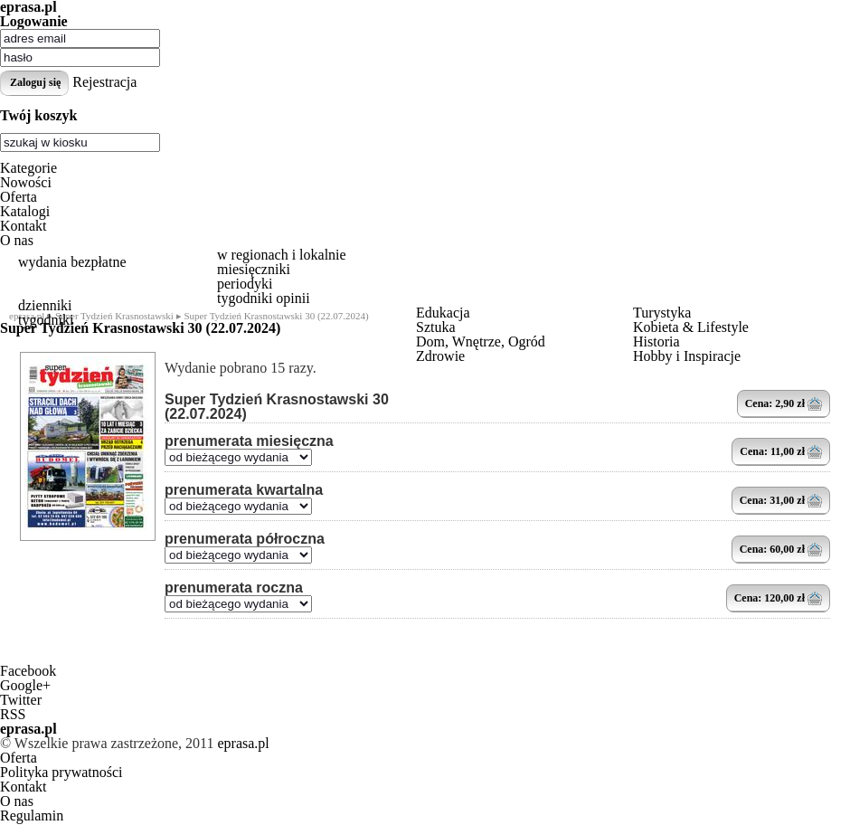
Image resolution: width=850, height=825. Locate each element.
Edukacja (443, 312)
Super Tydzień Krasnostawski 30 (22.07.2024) (277, 407)
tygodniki (45, 319)
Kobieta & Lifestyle (691, 327)
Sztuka (436, 327)
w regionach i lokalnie (281, 254)
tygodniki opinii (263, 298)
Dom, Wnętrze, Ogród (480, 341)
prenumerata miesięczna (249, 441)
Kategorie (28, 167)
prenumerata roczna (234, 588)
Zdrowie (440, 356)
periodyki (244, 283)
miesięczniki (253, 269)
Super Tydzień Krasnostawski (114, 315)
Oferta (18, 196)
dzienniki (45, 305)
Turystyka (662, 312)
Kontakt (23, 225)
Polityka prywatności (61, 772)
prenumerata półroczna (245, 539)
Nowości (26, 182)
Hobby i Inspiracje (687, 356)
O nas (16, 240)
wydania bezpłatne (72, 262)
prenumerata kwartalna (244, 490)
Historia (656, 341)
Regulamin (31, 815)
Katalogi (25, 211)
